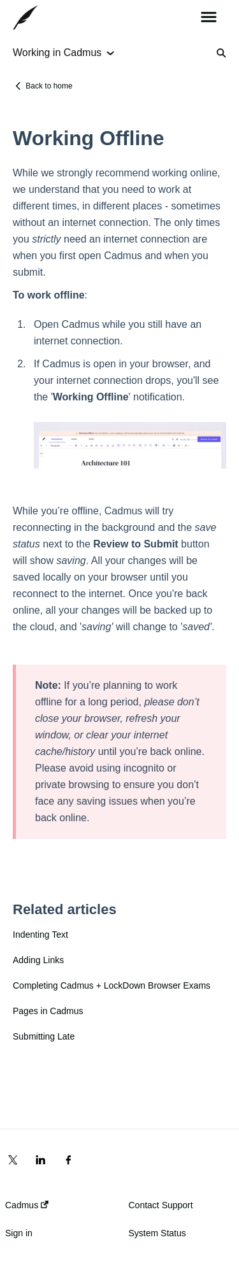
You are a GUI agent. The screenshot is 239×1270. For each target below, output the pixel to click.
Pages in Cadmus (48, 1011)
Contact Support (161, 1205)
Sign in (19, 1233)
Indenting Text (40, 934)
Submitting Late (44, 1036)
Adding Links (38, 960)
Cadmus (26, 1205)
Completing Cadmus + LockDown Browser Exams (111, 985)
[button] (208, 18)
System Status (157, 1233)
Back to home (48, 85)
